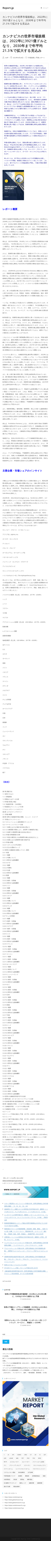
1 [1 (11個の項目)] (4, 1455)
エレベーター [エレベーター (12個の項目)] (26, 1462)
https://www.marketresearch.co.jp (15, 1505)
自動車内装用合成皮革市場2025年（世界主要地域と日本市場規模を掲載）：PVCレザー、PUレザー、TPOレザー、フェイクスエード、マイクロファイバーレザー (26, 1259)
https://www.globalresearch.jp (14, 1500)
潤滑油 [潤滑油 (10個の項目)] (22, 1479)
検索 (4, 1334)
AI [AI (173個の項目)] (8, 1455)
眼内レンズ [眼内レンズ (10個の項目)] (23, 1483)
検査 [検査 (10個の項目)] (44, 1476)
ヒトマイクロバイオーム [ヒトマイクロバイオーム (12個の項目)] (23, 1469)
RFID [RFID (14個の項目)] (39, 1458)
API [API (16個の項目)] (13, 1455)
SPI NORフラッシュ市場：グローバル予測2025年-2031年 (21, 1268)
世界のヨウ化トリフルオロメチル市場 (15, 1265)
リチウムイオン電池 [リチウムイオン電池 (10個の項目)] (9, 1472)
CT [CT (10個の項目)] (31, 1455)
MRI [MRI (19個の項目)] (17, 1458)
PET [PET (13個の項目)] (23, 1458)
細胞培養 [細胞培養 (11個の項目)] (31, 1483)
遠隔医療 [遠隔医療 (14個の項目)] (39, 1483)
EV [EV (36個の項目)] (35, 1455)
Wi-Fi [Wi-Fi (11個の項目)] (5, 1462)
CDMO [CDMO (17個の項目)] (19, 1455)
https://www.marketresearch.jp (14, 1508)
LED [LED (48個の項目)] (5, 1458)
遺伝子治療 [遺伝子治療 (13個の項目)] (7, 1486)
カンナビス (8, 1281)
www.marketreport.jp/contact (12, 1180)
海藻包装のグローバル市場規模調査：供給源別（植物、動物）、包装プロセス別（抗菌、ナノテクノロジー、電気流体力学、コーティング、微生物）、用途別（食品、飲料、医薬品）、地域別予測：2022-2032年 (26, 1231)
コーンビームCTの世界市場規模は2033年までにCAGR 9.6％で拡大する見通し (25, 1368)
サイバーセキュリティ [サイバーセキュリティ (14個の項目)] (39, 1465)
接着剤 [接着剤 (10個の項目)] (20, 1476)
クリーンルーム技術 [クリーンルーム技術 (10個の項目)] (38, 1462)
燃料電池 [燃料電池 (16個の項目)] (29, 1479)
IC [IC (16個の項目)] (40, 1455)
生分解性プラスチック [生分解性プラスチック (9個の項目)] (10, 1483)
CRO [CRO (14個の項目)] (25, 1455)
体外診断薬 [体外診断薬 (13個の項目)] (21, 1472)
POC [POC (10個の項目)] (28, 1458)
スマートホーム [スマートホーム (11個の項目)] (8, 1469)
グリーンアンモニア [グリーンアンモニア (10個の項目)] (15, 1465)
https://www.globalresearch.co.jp (15, 1502)
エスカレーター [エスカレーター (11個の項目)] (14, 1462)
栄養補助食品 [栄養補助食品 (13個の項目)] (36, 1476)
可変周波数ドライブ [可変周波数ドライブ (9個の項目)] (9, 1476)
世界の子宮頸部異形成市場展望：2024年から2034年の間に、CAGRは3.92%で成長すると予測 (25, 1295)
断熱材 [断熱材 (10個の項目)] (27, 1476)
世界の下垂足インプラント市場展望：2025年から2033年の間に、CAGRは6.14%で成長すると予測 (25, 1308)
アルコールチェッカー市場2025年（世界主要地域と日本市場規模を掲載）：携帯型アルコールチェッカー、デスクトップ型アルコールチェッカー (26, 1251)
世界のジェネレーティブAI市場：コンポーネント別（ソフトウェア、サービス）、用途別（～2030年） (25, 1321)
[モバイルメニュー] (44, 8)
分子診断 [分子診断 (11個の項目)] (30, 1472)
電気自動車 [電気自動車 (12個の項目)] (16, 1486)
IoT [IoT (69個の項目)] (45, 1455)
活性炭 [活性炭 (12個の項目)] (15, 1479)
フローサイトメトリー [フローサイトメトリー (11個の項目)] (39, 1469)
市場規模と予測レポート (36, 58)
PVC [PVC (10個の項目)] (34, 1458)
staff (6, 58)
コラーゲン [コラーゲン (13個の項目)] (27, 1465)
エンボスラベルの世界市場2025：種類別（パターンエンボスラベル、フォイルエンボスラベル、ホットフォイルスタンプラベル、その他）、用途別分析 (26, 1217)
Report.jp (8, 7)
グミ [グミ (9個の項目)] (5, 1465)
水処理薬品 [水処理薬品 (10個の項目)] (7, 1479)
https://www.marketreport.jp (13, 1497)
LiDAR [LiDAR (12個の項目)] (11, 1458)
